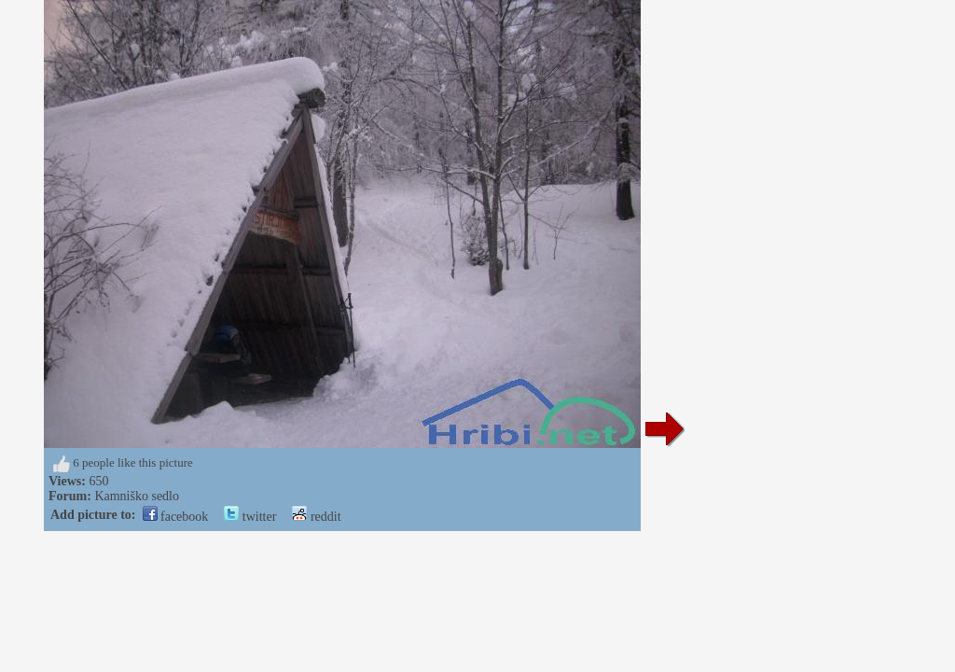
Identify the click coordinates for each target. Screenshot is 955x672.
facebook (176, 517)
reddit (316, 517)
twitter (250, 517)
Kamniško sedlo (136, 496)
